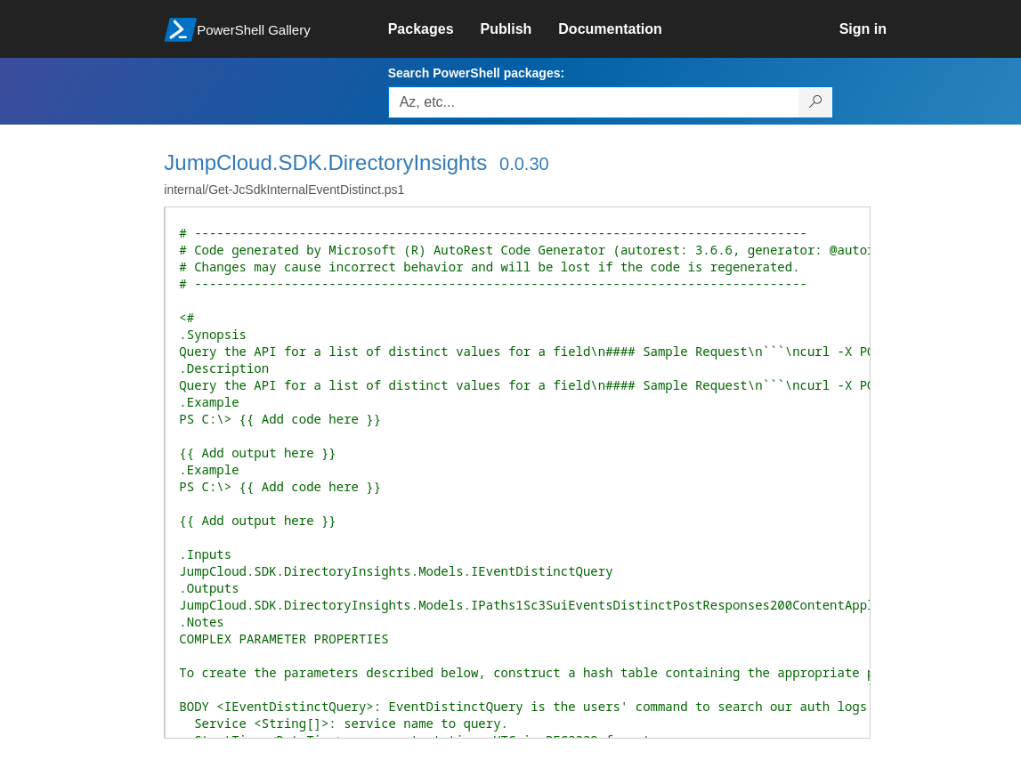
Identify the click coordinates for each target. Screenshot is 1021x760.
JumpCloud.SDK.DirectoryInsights (325, 162)
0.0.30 (524, 164)
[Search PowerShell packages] (815, 102)
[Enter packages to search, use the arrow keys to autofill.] (593, 102)
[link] (434, 29)
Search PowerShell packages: (476, 73)
